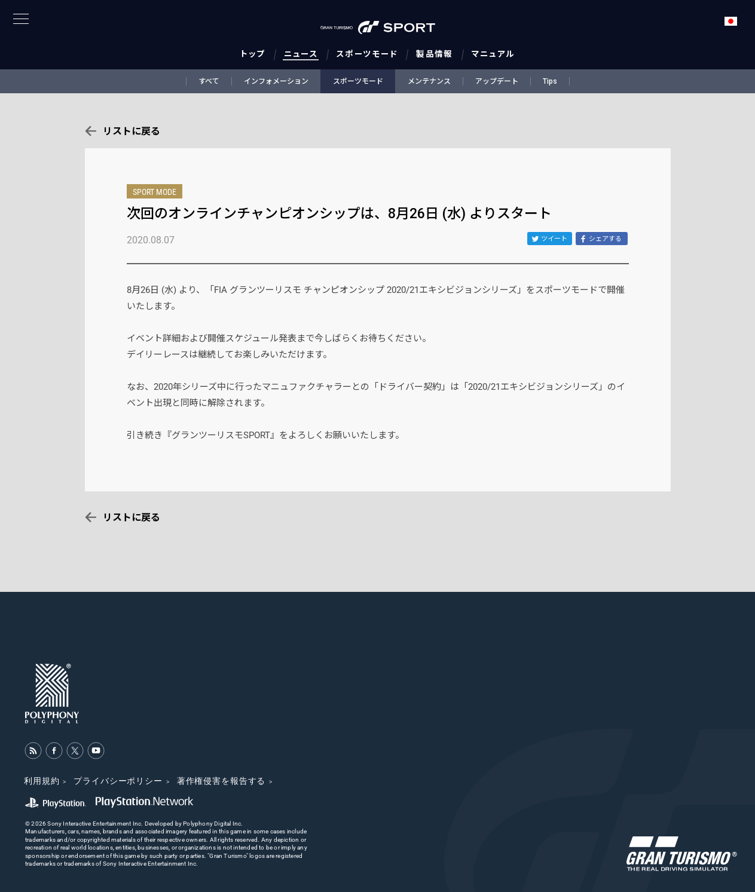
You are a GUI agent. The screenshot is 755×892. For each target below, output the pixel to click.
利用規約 (41, 781)
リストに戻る (131, 131)
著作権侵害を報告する (221, 781)
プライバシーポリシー (118, 781)
